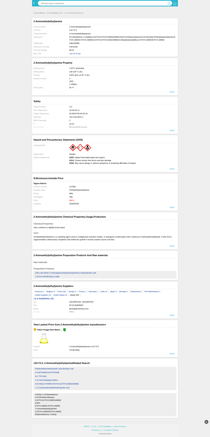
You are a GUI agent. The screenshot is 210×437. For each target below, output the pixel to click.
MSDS (86, 426)
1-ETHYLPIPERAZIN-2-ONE (47, 277)
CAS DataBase (105, 426)
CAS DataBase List (54, 13)
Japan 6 (113, 291)
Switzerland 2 (136, 291)
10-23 (71, 124)
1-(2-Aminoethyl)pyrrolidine (46, 380)
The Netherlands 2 (152, 291)
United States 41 (60, 295)
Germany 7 (93, 291)
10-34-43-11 (74, 110)
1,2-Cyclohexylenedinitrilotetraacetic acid (52, 388)
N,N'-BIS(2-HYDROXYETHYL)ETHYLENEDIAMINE (57, 384)
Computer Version (111, 430)
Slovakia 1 (123, 291)
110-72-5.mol (74, 54)
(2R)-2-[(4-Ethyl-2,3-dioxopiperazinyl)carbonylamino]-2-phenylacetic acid (65, 273)
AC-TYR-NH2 (41, 376)
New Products (120, 426)
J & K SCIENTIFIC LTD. (44, 299)
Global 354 (74, 295)
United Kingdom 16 (43, 295)
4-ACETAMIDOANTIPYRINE (47, 372)
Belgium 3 (51, 291)
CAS (94, 426)
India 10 (104, 291)
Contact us (95, 430)
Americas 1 (39, 291)
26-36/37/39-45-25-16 (78, 113)
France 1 (82, 291)
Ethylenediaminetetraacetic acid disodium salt (54, 369)
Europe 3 (72, 291)
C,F (70, 107)
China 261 (61, 291)
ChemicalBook (39, 13)
